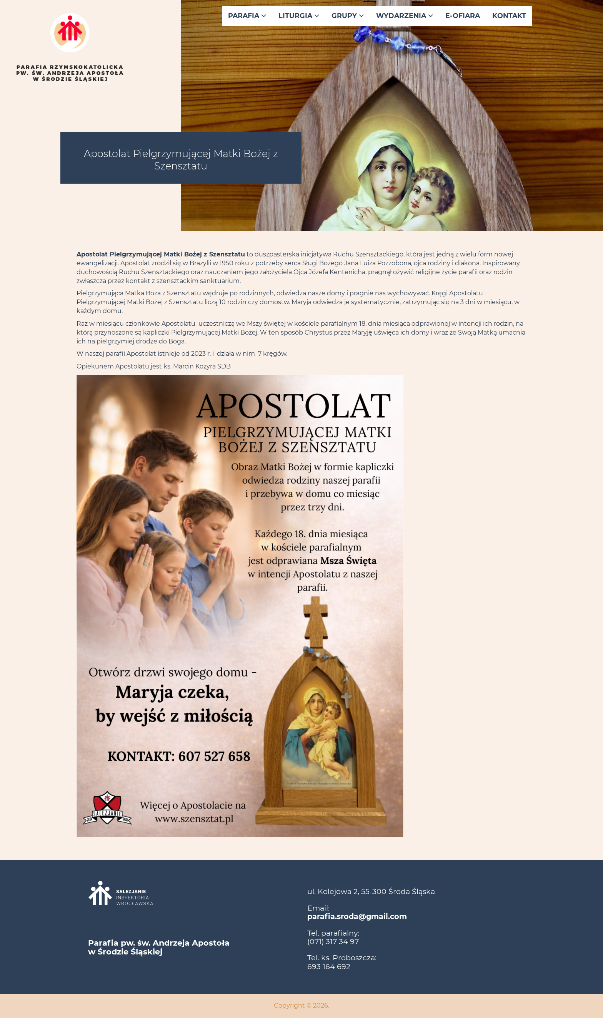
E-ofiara (462, 16)
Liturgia (298, 16)
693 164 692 (328, 966)
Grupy (347, 16)
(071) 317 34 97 (333, 941)
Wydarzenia (404, 16)
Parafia (247, 16)
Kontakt (509, 16)
